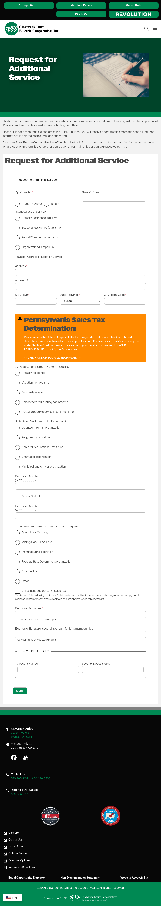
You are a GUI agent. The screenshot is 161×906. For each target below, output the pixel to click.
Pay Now (85, 14)
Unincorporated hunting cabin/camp (45, 402)
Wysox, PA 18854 (21, 737)
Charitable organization (36, 456)
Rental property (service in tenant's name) (48, 411)
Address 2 (21, 280)
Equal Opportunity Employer (27, 877)
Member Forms (85, 5)
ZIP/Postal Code (114, 295)
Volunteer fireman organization (41, 427)
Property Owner (32, 204)
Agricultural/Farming (35, 532)
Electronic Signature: (28, 608)
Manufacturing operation (37, 551)
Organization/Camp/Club (38, 247)
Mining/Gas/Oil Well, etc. (37, 542)
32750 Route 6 (20, 732)
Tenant (55, 204)
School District (31, 496)
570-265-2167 (19, 778)
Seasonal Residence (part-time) (41, 227)
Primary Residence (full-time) (40, 218)
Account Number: (28, 663)
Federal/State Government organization (47, 561)
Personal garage (32, 392)
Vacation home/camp (35, 382)
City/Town (21, 295)
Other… (26, 581)
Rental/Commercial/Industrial (40, 237)
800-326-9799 (41, 778)
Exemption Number (27, 476)
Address (20, 266)
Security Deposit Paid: (96, 663)
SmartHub (135, 5)
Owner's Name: (91, 192)
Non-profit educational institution (42, 447)
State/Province (69, 295)
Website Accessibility (133, 877)
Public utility (29, 571)
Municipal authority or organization (44, 466)
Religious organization (36, 437)
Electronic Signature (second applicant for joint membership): (54, 628)
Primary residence (33, 372)
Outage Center (36, 5)
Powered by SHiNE (55, 898)
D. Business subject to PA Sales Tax (44, 590)
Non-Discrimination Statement (80, 877)
